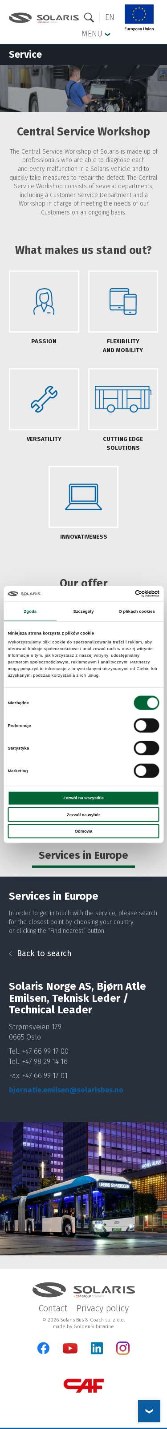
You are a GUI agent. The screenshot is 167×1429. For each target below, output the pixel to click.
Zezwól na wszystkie (83, 798)
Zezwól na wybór (83, 814)
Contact (53, 1308)
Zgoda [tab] (30, 611)
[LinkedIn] (97, 1348)
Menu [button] (95, 33)
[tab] (44, 312)
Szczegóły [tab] (83, 611)
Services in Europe (83, 855)
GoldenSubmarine (93, 1327)
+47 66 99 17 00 (45, 1051)
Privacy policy (103, 1308)
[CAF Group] (83, 1385)
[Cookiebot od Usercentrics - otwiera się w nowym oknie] (120, 593)
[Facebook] (43, 1348)
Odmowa (84, 831)
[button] (109, 17)
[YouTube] (70, 1351)
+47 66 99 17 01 (45, 1076)
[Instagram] (123, 1353)
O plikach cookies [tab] (137, 611)
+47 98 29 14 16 (45, 1061)
